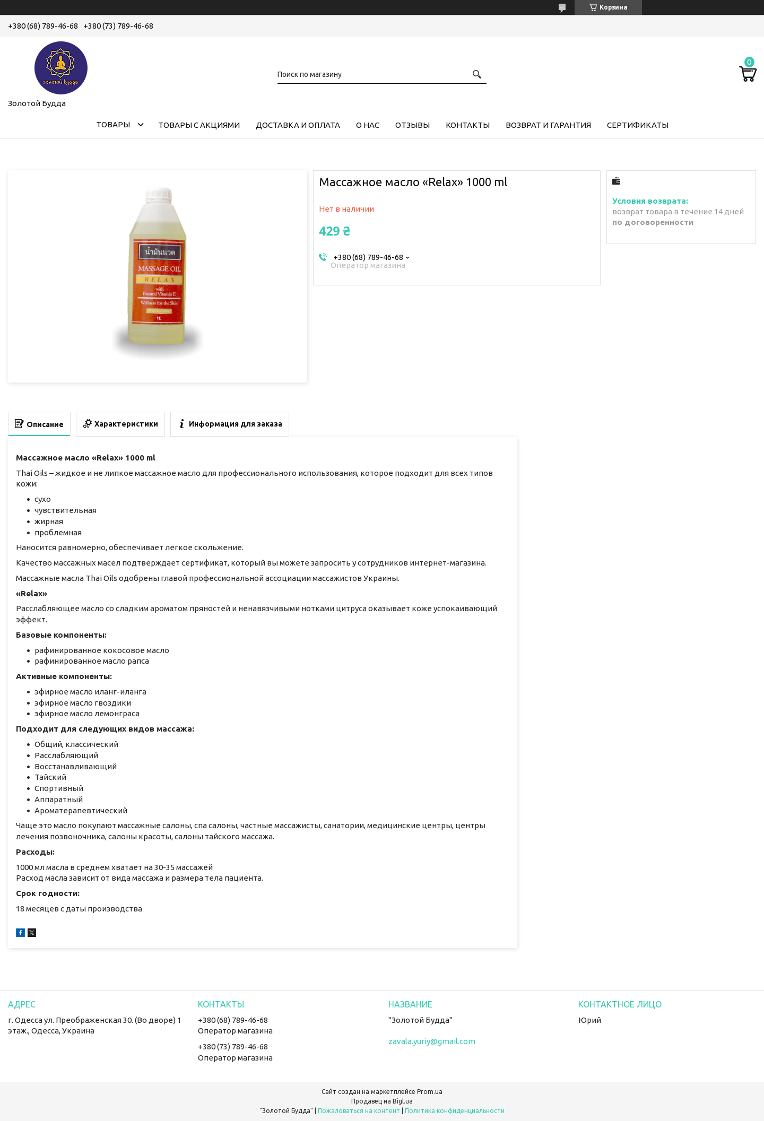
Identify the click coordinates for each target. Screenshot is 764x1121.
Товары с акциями (199, 124)
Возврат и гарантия (548, 124)
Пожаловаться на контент (359, 1110)
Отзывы (412, 124)
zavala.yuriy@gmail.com (431, 1041)
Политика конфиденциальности (455, 1110)
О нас (367, 124)
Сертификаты (637, 124)
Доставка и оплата (298, 124)
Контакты (468, 124)
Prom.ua (429, 1091)
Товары (113, 124)
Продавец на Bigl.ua (382, 1101)
